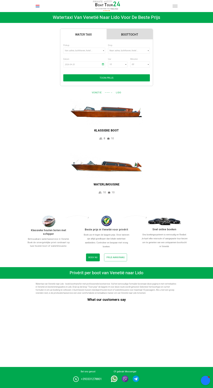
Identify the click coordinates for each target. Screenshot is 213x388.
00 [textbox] (133, 64)
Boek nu (92, 257)
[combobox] (84, 51)
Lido (118, 92)
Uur (109, 59)
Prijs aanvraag (115, 257)
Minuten (134, 59)
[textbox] (84, 51)
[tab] (83, 34)
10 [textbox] (110, 64)
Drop (110, 45)
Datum (66, 59)
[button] (205, 380)
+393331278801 (91, 379)
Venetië (97, 92)
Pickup (66, 45)
